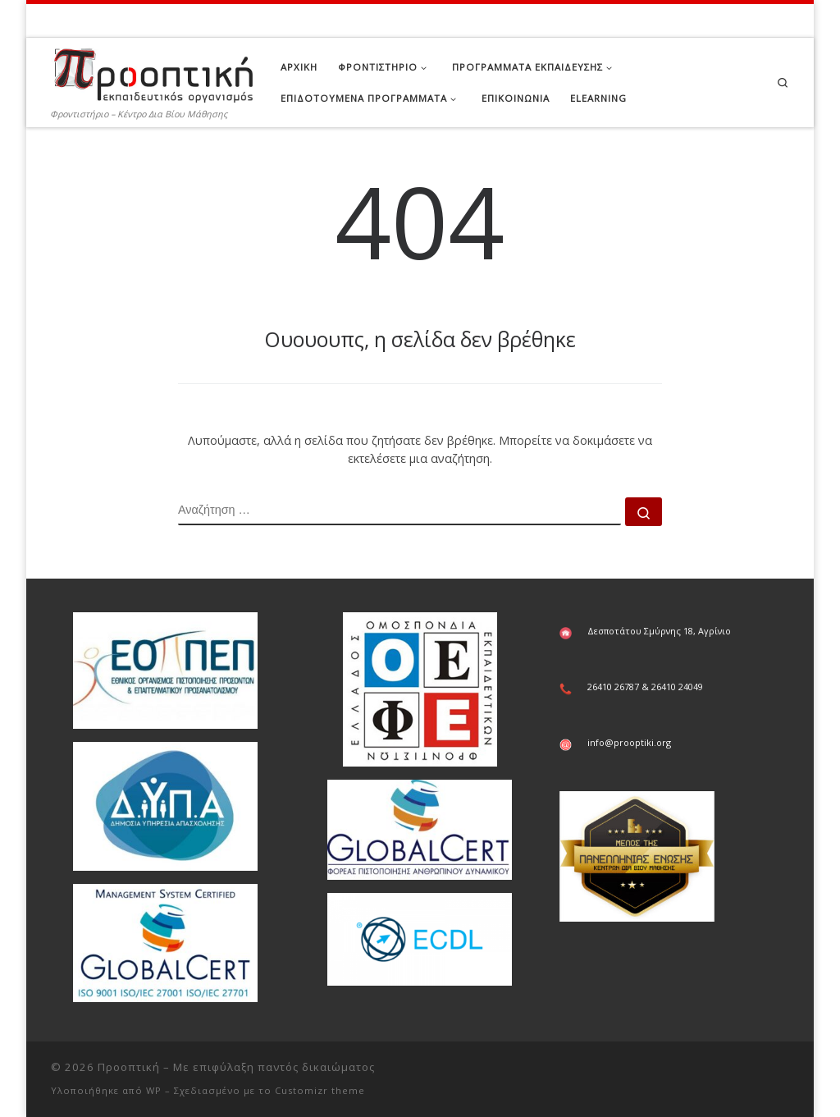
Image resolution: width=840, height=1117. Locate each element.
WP (154, 1090)
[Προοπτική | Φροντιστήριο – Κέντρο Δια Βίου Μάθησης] (153, 71)
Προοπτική (129, 1067)
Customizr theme (320, 1090)
